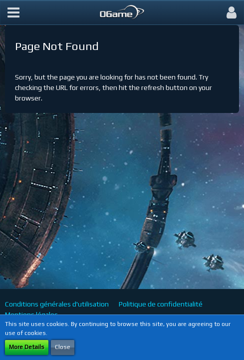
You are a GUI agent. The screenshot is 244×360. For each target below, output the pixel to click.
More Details (26, 347)
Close (62, 347)
